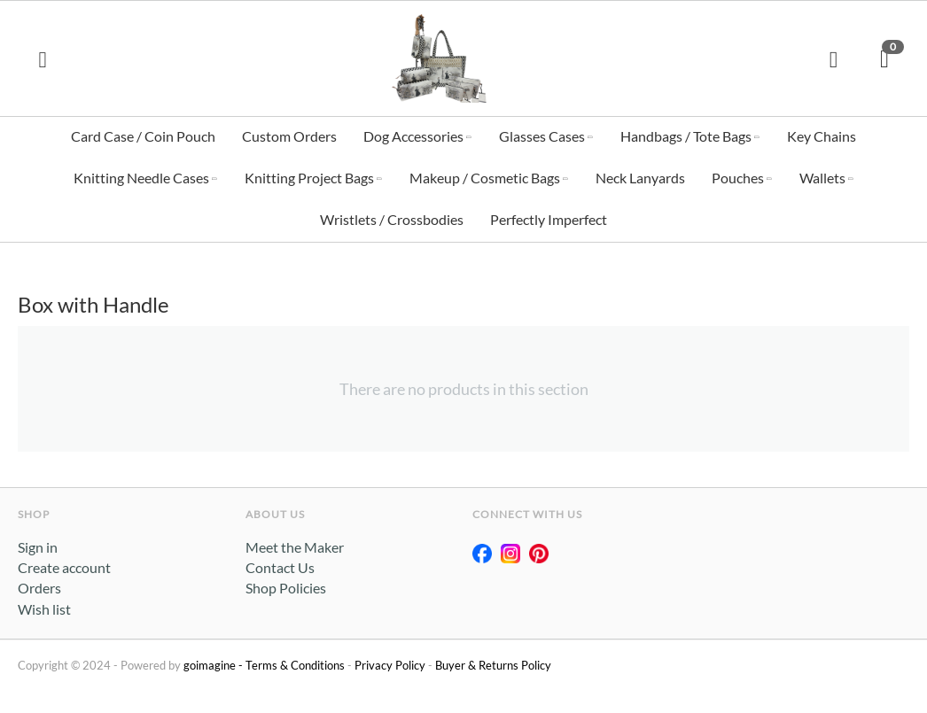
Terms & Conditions (295, 665)
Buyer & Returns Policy (493, 665)
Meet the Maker (294, 547)
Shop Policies (285, 587)
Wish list (44, 609)
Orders (39, 587)
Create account (64, 567)
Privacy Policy (389, 665)
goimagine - (214, 665)
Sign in (38, 547)
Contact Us (280, 567)
